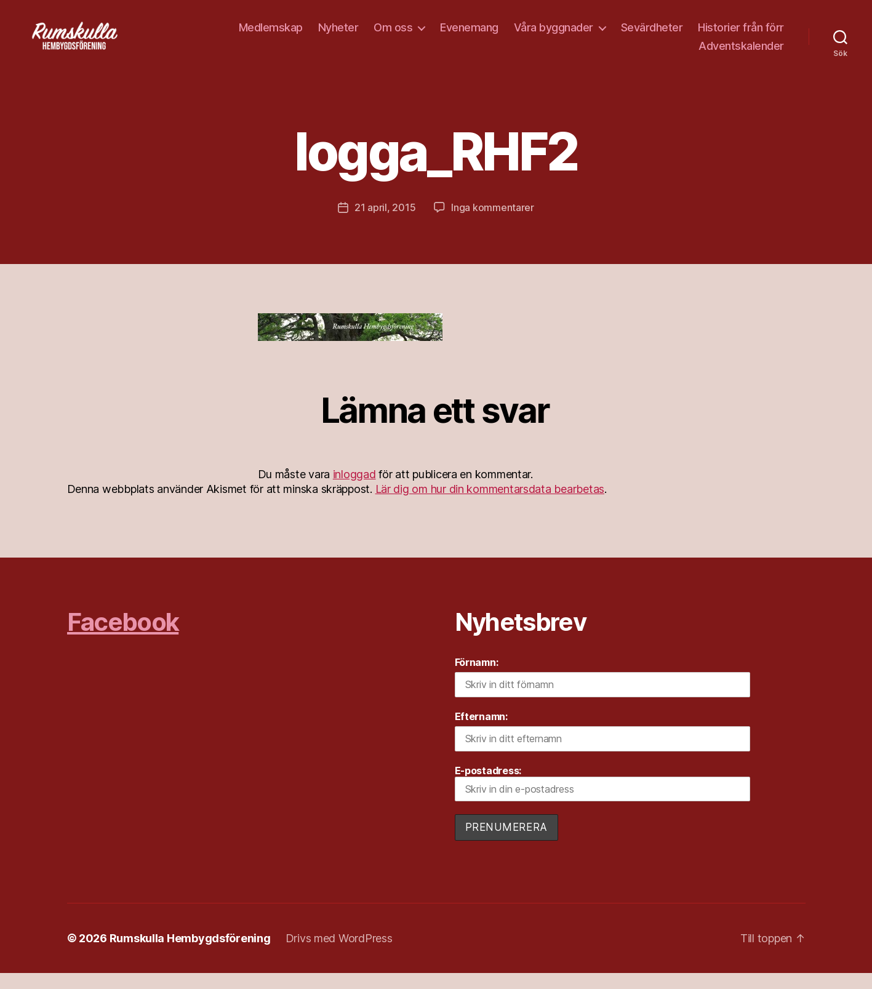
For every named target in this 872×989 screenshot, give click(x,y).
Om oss (393, 35)
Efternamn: (481, 732)
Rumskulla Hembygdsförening (190, 954)
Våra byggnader (553, 35)
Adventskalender (741, 53)
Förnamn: (476, 679)
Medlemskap (271, 35)
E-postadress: (602, 799)
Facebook (123, 638)
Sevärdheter (652, 35)
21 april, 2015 (384, 224)
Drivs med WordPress (339, 954)
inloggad (354, 490)
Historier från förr (741, 35)
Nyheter (338, 35)
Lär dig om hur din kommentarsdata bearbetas (489, 505)
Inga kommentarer (492, 224)
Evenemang (469, 35)
